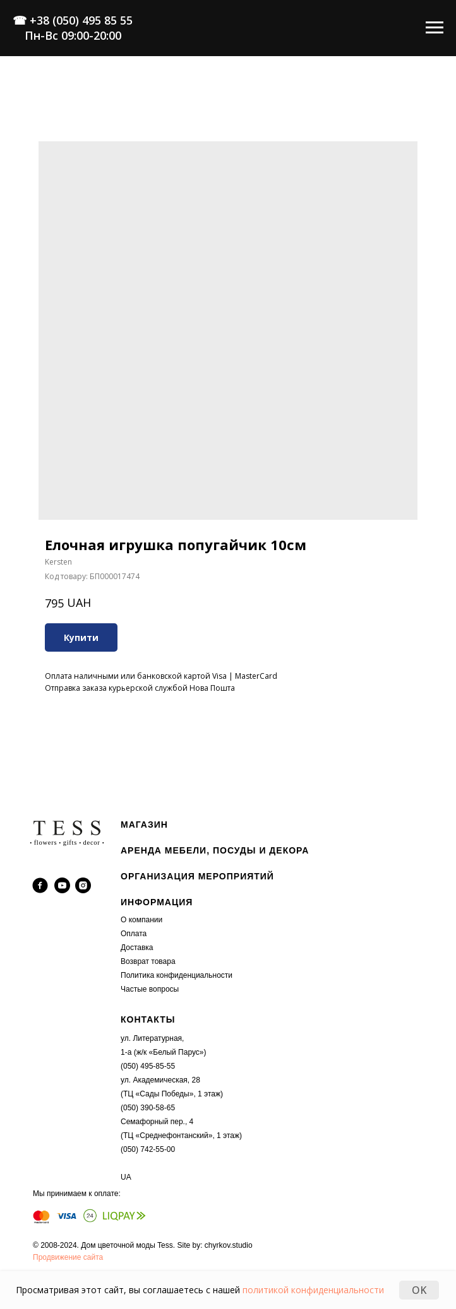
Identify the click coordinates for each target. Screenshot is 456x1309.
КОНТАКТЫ (148, 1019)
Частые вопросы (150, 989)
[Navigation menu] (434, 27)
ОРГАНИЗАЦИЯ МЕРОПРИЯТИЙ (197, 876)
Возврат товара (148, 961)
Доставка (137, 947)
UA (126, 1177)
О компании (141, 919)
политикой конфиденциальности (313, 1290)
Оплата (134, 933)
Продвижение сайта (68, 1257)
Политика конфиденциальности (176, 975)
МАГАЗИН (144, 824)
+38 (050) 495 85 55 (81, 20)
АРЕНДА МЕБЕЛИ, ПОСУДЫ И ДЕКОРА (215, 850)
